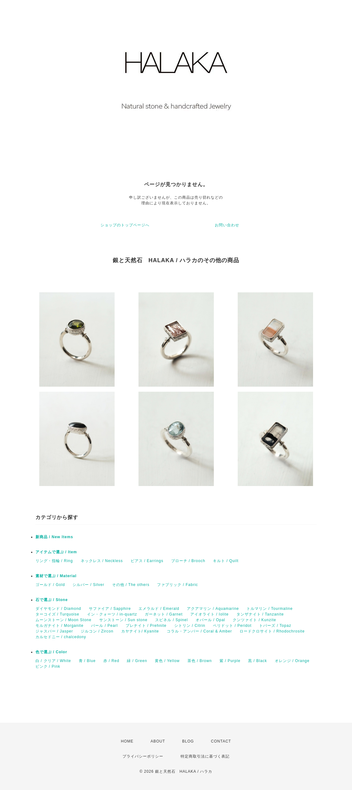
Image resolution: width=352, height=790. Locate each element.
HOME (127, 741)
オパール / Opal (210, 620)
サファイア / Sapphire (110, 608)
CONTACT (221, 741)
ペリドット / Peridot (232, 625)
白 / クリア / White (53, 661)
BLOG (188, 741)
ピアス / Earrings (147, 561)
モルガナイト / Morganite (59, 625)
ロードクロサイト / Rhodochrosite (272, 631)
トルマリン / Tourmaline (269, 608)
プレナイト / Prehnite (146, 625)
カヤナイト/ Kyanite (140, 631)
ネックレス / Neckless (102, 561)
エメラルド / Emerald (158, 608)
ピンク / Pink (47, 666)
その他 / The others (130, 585)
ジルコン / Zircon (97, 631)
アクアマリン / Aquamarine (213, 608)
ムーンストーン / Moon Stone (63, 620)
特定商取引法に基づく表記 (205, 756)
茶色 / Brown (199, 661)
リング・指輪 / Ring (54, 561)
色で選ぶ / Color (51, 652)
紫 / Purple (230, 661)
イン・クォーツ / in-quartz (112, 614)
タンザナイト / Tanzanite (260, 614)
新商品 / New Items (54, 537)
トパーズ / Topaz (275, 625)
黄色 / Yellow (167, 661)
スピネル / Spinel (171, 620)
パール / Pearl (104, 625)
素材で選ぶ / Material (56, 576)
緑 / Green (137, 661)
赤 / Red (111, 661)
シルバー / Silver (88, 585)
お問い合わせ (227, 225)
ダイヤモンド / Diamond (58, 608)
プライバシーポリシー (142, 756)
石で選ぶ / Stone (51, 600)
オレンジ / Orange (292, 661)
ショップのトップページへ (124, 225)
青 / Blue (87, 661)
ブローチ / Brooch (188, 561)
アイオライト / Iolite (209, 614)
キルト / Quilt (226, 561)
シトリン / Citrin (189, 625)
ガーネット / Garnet (164, 614)
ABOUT (157, 741)
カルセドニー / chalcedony (60, 637)
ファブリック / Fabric (177, 585)
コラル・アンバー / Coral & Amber (199, 631)
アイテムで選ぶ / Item (56, 552)
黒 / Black (257, 661)
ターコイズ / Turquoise (57, 614)
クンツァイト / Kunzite (254, 620)
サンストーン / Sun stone (123, 620)
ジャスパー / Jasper (54, 631)
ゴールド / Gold (50, 585)
